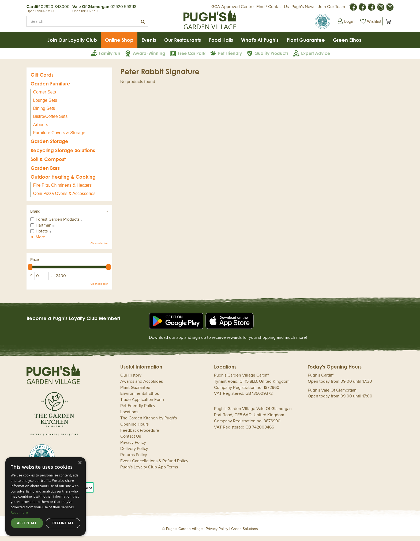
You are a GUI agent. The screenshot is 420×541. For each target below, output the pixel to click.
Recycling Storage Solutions (63, 155)
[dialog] (45, 496)
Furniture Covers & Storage (59, 137)
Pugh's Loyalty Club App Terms (149, 472)
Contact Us (130, 441)
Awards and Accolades (141, 386)
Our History (130, 380)
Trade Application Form (142, 404)
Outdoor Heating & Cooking (63, 182)
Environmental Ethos (139, 398)
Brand (35, 216)
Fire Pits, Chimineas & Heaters (62, 190)
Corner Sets (44, 97)
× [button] (80, 463)
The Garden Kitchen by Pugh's (148, 423)
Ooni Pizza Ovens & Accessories (64, 198)
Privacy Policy (133, 447)
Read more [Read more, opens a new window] (19, 512)
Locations (129, 416)
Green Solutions (244, 533)
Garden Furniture (50, 88)
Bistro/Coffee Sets (50, 121)
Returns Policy (133, 459)
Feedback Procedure (139, 435)
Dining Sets (44, 113)
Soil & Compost (48, 164)
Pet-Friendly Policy (137, 410)
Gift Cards (42, 79)
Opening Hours (134, 429)
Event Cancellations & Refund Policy (154, 465)
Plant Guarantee (135, 392)
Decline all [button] (63, 523)
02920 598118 (123, 6)
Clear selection (99, 248)
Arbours (40, 129)
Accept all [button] (27, 523)
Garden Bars (45, 173)
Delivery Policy (134, 453)
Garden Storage (49, 146)
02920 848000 (55, 6)
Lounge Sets (45, 105)
